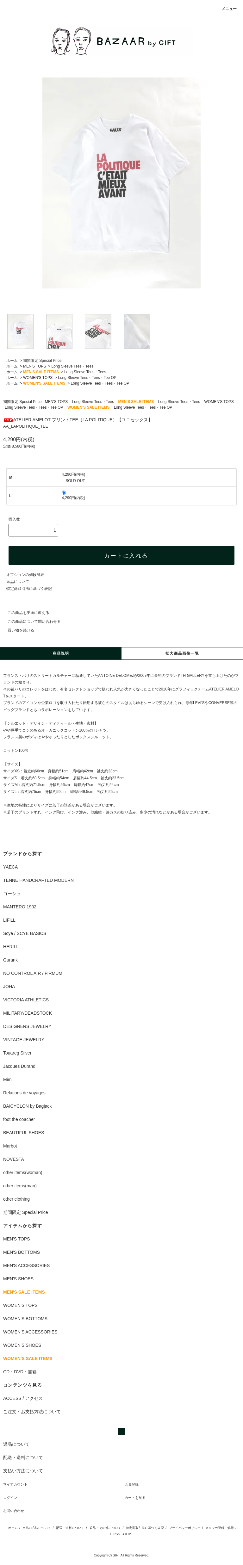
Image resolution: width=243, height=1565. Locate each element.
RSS (117, 1534)
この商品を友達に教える (24, 612)
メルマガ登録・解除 (219, 1528)
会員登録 (132, 1484)
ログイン (10, 1498)
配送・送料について (70, 1528)
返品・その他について (105, 1528)
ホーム (12, 360)
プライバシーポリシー (185, 1528)
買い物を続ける (17, 630)
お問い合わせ (13, 1510)
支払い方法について (36, 1528)
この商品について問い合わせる (30, 621)
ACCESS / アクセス (23, 1398)
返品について (17, 581)
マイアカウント (15, 1484)
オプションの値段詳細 (25, 574)
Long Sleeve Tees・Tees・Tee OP (87, 377)
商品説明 (61, 653)
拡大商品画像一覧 (182, 653)
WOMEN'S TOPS (38, 377)
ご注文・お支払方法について (32, 1411)
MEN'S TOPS (34, 366)
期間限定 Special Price (42, 360)
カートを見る (135, 1498)
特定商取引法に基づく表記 (29, 588)
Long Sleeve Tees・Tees (73, 366)
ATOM (126, 1534)
